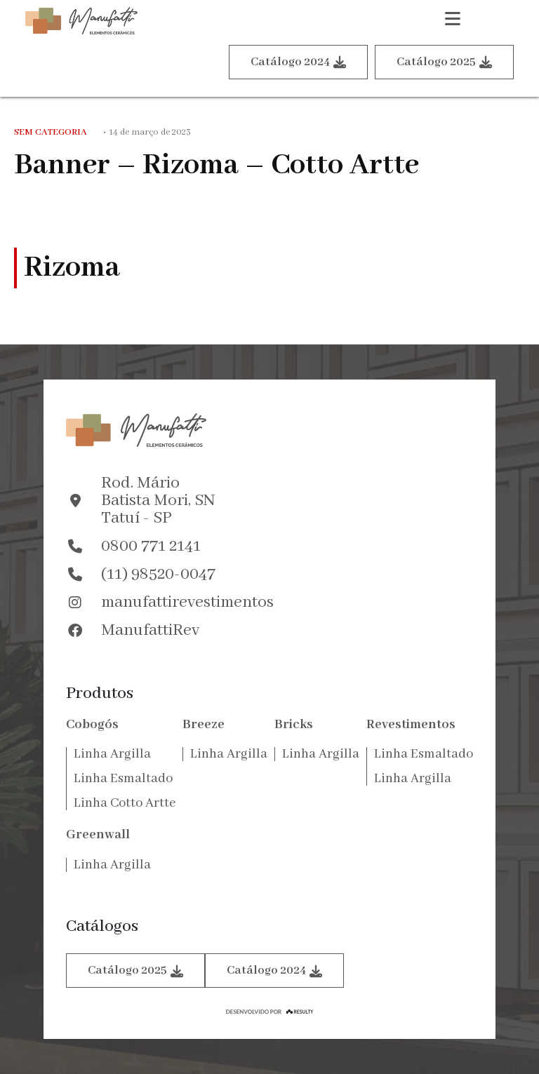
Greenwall (98, 834)
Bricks (293, 724)
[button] (452, 21)
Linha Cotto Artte (124, 803)
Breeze (203, 724)
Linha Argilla (112, 754)
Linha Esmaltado (123, 779)
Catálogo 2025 (444, 62)
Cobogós (92, 724)
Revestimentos (410, 724)
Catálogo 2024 (298, 62)
